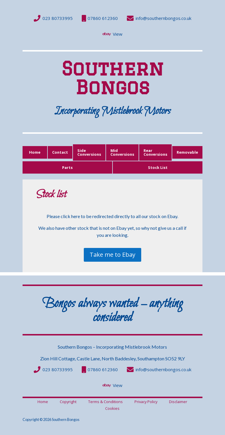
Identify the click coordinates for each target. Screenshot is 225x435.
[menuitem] (53, 18)
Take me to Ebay (112, 254)
